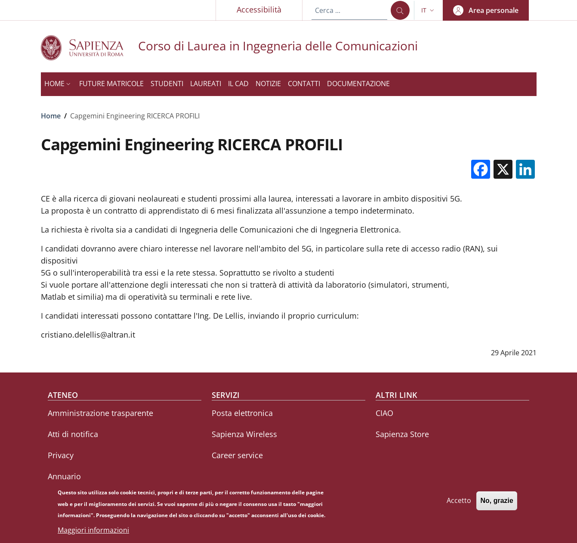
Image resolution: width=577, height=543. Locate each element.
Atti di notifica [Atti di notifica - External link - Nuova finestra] (73, 434)
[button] (428, 10)
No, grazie (496, 504)
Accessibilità (259, 9)
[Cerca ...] (400, 10)
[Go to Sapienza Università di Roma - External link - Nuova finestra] (89, 47)
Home (51, 116)
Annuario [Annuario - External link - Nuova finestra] (64, 476)
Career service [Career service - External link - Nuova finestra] (237, 455)
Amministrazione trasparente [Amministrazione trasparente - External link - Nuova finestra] (100, 413)
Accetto (459, 504)
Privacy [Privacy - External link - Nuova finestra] (61, 455)
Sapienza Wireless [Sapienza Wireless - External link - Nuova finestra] (244, 434)
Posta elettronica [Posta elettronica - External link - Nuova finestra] (242, 413)
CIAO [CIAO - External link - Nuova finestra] (384, 413)
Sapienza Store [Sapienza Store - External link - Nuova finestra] (402, 434)
